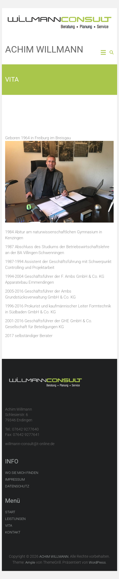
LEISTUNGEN (15, 519)
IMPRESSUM (15, 479)
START (10, 512)
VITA (8, 525)
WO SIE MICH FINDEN (21, 473)
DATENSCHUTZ (17, 486)
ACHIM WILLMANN (44, 49)
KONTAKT (12, 532)
